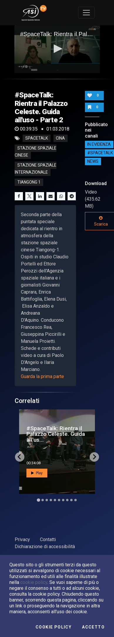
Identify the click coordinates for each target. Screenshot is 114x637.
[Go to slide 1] (38, 500)
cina (60, 138)
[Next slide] (94, 457)
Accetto (93, 627)
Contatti (48, 539)
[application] (57, 49)
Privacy (22, 539)
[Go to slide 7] (63, 500)
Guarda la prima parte (42, 376)
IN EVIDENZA (99, 144)
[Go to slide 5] (55, 500)
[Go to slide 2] (42, 500)
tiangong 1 (29, 182)
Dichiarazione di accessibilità (45, 546)
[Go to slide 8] (67, 500)
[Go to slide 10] (75, 500)
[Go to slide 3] (47, 500)
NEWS (92, 161)
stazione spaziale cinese (35, 152)
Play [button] (37, 473)
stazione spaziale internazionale (35, 169)
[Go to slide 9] (71, 500)
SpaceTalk (36, 138)
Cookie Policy (53, 627)
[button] (57, 48)
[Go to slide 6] (59, 500)
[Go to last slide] (19, 457)
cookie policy (33, 582)
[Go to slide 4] (51, 500)
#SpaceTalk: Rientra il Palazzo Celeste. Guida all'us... (55, 434)
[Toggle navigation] (86, 12)
